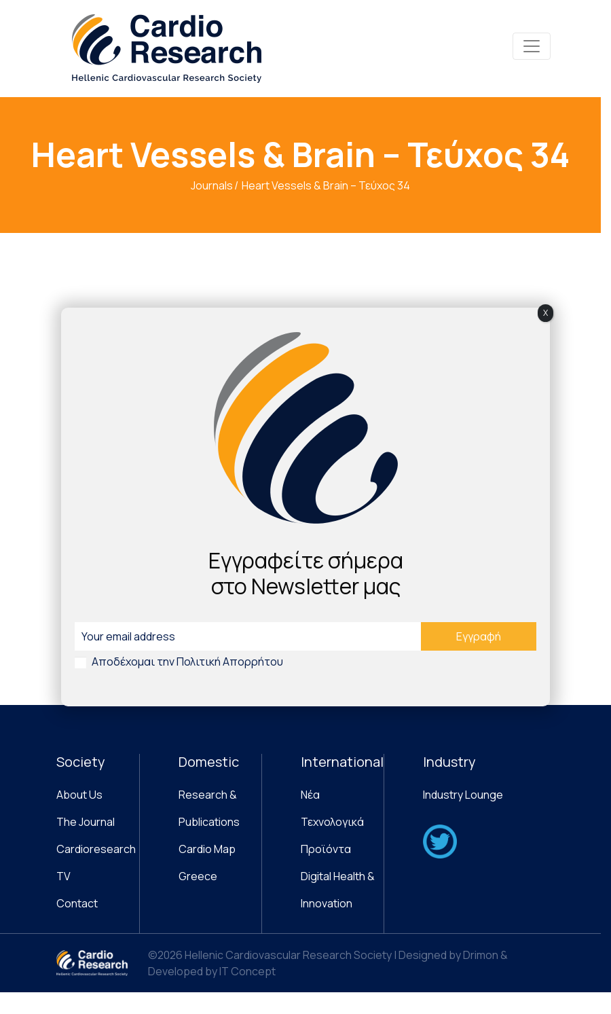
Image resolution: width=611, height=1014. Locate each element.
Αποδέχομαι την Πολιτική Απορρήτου (187, 661)
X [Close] (545, 313)
